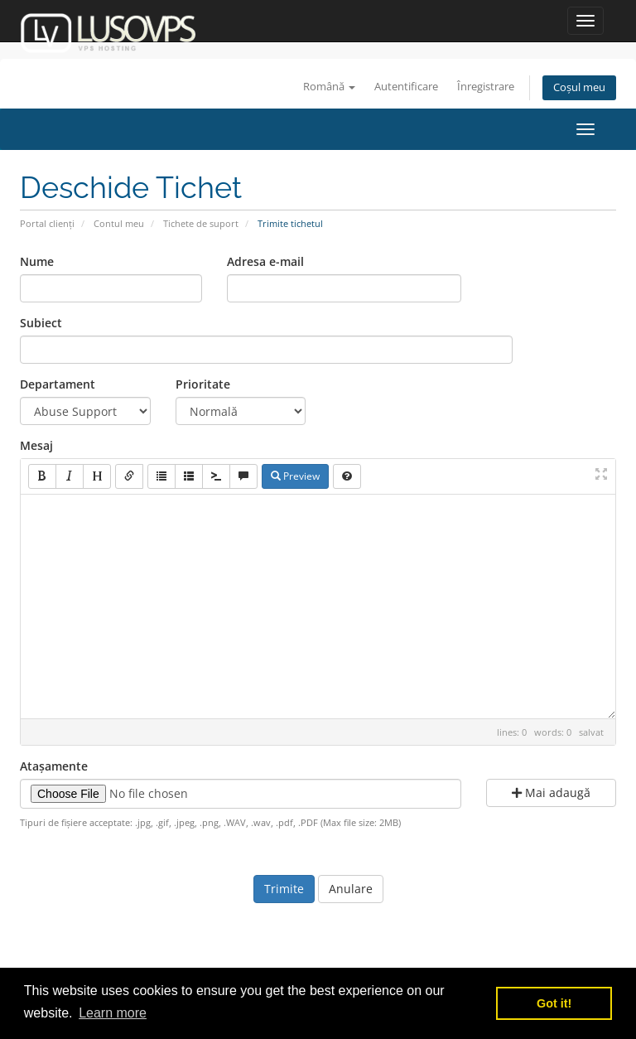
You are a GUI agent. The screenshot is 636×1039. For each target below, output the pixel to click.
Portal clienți (47, 223)
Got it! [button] (554, 1003)
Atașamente (54, 766)
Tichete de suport (200, 223)
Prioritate (203, 384)
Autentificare (406, 87)
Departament (57, 384)
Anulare (351, 888)
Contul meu (119, 223)
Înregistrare (485, 87)
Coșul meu (579, 87)
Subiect (41, 323)
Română (329, 87)
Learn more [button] (113, 1013)
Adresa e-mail (265, 261)
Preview (295, 476)
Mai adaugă (551, 792)
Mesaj (36, 445)
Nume (37, 261)
